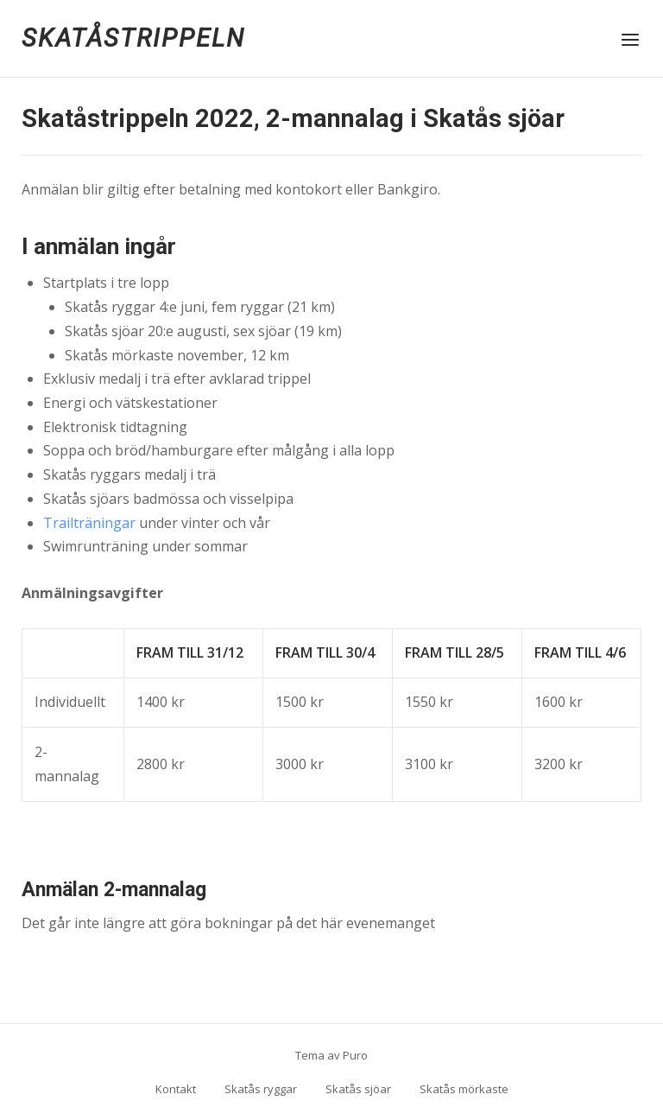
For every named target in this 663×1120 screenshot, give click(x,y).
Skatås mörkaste (464, 1089)
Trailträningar (89, 522)
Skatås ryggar (260, 1089)
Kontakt (175, 1089)
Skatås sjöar (358, 1089)
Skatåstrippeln (133, 38)
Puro (355, 1055)
